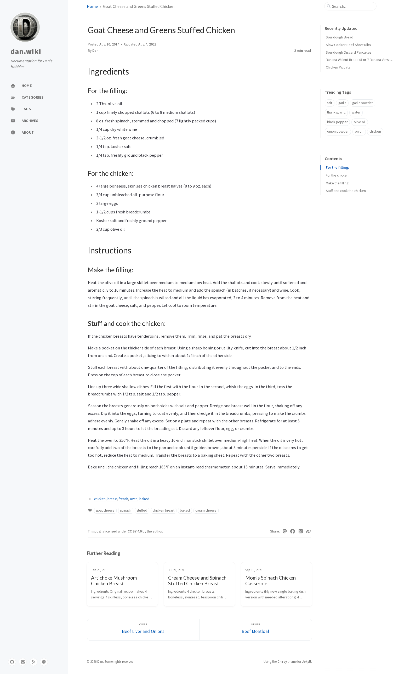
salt (329, 103)
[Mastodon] (285, 531)
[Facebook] (293, 531)
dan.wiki (25, 51)
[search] (352, 6)
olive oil (360, 122)
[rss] (33, 662)
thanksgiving (336, 112)
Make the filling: (337, 183)
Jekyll (306, 661)
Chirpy (282, 661)
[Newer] (255, 630)
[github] (12, 662)
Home (92, 6)
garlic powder (362, 103)
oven (134, 499)
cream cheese (206, 510)
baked (144, 499)
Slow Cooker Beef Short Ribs (348, 44)
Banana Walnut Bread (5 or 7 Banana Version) (360, 59)
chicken (100, 499)
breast (112, 499)
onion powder (338, 131)
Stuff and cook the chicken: (346, 191)
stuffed (142, 510)
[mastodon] (44, 662)
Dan (95, 50)
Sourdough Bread (339, 37)
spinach (125, 510)
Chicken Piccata (338, 67)
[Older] (143, 630)
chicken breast (163, 510)
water (356, 112)
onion (359, 131)
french (123, 499)
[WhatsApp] (301, 531)
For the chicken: (337, 175)
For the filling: (337, 167)
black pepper (337, 122)
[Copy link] (308, 531)
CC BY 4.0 (135, 531)
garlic (342, 103)
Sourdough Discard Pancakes (349, 52)
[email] (22, 662)
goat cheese (105, 510)
